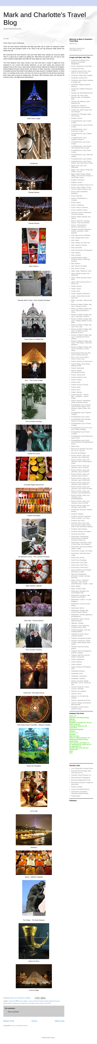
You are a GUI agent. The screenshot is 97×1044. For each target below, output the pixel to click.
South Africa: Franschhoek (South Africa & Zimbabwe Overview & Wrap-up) (79, 538)
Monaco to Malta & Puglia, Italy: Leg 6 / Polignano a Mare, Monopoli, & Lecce (81, 330)
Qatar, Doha (75, 446)
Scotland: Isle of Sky (77, 520)
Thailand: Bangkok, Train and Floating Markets (80, 630)
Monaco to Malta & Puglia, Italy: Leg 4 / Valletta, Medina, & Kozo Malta (81, 320)
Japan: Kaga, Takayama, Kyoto (81, 271)
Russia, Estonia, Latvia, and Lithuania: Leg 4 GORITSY (80, 483)
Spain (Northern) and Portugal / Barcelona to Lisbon (81, 571)
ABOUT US (73, 43)
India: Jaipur (75, 240)
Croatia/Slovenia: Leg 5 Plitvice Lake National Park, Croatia (81, 147)
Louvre (30, 1001)
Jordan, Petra (75, 291)
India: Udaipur (75, 252)
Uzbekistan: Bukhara (78, 671)
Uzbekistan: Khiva (77, 673)
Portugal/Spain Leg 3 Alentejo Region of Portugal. (80, 420)
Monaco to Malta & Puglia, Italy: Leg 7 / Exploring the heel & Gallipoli (81, 336)
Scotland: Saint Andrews (79, 529)
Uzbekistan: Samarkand (79, 676)
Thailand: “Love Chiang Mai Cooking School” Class (80, 626)
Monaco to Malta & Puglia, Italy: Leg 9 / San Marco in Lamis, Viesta (81, 348)
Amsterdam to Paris (77, 68)
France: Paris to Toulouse (79, 207)
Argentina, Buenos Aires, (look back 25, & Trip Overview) (81, 72)
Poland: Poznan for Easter (79, 385)
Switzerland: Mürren (77, 608)
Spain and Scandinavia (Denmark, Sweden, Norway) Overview (80, 575)
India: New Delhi (76, 247)
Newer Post (8, 1021)
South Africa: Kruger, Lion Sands (81, 551)
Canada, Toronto (76, 118)
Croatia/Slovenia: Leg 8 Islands (81, 159)
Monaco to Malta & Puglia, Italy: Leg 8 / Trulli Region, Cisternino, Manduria (81, 342)
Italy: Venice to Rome (78, 268)
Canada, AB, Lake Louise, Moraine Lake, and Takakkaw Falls (80, 97)
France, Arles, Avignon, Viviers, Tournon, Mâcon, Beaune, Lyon (81, 188)
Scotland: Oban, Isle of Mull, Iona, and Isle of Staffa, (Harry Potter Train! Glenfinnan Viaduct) (81, 524)
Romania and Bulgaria (78, 453)
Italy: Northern (75, 263)
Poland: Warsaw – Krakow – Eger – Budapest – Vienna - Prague (80, 396)
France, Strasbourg (77, 205)
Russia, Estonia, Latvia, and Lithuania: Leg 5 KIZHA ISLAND (81, 487)
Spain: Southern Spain (78, 588)
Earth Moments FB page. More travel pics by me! (81, 771)
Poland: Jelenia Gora (78, 375)
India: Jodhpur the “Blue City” (80, 243)
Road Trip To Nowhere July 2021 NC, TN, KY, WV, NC (81, 449)
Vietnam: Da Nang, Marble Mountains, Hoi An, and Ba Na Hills (81, 682)
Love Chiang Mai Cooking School (82, 768)
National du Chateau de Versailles (24, 1003)
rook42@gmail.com (75, 50)
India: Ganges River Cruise (80, 238)
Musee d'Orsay (38, 1001)
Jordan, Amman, (76, 286)
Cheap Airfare (75, 796)
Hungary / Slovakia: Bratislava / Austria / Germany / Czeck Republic (81, 231)
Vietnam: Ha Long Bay (78, 691)
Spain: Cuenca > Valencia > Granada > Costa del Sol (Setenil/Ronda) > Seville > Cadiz (82, 581)
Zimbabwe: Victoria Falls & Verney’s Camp (80, 708)
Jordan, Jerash (76, 288)
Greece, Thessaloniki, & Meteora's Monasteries (79, 226)
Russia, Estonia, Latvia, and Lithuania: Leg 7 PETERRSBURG (80, 497)
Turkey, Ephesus (76, 662)
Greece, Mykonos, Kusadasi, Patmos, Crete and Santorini (80, 221)
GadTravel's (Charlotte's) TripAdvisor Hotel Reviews (79, 792)
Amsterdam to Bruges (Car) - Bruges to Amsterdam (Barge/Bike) (80, 62)
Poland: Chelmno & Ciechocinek (81, 361)
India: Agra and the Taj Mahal (80, 235)
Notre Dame (40, 1003)
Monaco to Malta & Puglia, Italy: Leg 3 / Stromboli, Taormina (81, 315)
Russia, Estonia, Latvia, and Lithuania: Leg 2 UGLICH (80, 475)
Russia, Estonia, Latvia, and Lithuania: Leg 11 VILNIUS (80, 466)
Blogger (52, 1037)
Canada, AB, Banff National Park (81, 93)
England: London (76, 182)
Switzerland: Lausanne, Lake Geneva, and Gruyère (80, 596)
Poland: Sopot (75, 387)
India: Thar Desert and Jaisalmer (81, 250)
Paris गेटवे (47, 1003)
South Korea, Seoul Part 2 (79, 567)
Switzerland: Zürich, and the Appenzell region (80, 620)
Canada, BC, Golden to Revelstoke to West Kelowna (80, 106)
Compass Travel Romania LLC (81, 775)
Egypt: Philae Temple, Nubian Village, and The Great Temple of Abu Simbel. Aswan (81, 175)
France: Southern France (79, 210)
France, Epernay (76, 196)
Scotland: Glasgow (77, 514)
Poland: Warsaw (76, 392)
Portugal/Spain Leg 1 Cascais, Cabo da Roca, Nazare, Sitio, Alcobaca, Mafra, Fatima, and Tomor (81, 407)
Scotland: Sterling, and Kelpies (81, 531)
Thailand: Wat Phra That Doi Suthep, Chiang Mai (80, 656)
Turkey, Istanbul (76, 664)
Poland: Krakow (76, 380)
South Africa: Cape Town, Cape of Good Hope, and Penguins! (81, 543)
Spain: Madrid (75, 586)
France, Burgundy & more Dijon (81, 66)
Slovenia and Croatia (78, 534)
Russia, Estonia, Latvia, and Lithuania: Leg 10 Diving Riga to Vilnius (81, 461)
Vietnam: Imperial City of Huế (80, 700)
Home (34, 1021)
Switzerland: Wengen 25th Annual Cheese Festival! (79, 611)
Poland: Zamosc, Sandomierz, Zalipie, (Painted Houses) (81, 401)
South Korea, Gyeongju (78, 560)
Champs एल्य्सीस (14, 1001)
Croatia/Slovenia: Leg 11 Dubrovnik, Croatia (79, 130)
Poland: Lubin (75, 382)
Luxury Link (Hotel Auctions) (80, 789)
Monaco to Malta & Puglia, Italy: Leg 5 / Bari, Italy (81, 325)
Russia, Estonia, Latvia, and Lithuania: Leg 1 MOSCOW (80, 456)
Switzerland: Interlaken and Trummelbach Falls (80, 592)
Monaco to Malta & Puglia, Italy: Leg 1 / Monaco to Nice (81, 305)
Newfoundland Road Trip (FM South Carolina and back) (80, 354)
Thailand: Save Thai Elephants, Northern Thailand (81, 652)
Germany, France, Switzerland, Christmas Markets (81, 213)
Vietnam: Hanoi (76, 693)
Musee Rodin (7, 1003)
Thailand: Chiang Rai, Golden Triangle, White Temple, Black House (80, 642)
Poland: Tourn (75, 390)
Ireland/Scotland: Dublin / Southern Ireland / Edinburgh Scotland (80, 259)
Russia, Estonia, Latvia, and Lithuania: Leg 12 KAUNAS (80, 471)
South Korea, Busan (77, 557)
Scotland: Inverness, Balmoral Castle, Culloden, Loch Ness (81, 517)
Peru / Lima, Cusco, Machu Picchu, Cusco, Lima (80, 358)
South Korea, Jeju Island (79, 562)
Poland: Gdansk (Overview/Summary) (78, 371)
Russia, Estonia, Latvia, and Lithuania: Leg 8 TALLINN (80, 502)
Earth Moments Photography (80, 777)
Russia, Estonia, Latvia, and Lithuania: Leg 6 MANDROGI (80, 492)
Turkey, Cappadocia (77, 659)
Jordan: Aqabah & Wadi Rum (80, 293)
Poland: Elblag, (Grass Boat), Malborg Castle (80, 365)
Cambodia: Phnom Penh (79, 78)
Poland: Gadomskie (77, 368)
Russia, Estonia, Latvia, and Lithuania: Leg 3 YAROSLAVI (80, 479)
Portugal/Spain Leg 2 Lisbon (80, 417)
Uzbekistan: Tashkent (78, 678)
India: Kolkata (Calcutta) (79, 245)
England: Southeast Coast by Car (82, 185)
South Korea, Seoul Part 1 (79, 565)
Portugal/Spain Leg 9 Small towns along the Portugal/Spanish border (82, 442)
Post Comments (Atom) (20, 1025)
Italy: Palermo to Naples (79, 266)
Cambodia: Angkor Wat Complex (81, 75)
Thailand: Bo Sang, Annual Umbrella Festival (80, 635)
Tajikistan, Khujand (77, 623)
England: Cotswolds (77, 180)
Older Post (59, 1021)
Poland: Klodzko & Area (79, 377)
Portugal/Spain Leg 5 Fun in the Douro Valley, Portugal (81, 428)
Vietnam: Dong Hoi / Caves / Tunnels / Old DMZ (80, 688)
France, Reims (76, 202)
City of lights (24, 1001)
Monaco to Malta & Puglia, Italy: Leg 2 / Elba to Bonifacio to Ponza (81, 310)
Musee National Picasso (52, 1001)
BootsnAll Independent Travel (80, 780)
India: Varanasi (76, 255)
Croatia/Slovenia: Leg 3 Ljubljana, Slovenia (78, 138)
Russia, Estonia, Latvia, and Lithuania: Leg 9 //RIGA (80, 506)
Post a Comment (13, 1012)
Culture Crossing (76, 787)
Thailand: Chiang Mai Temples (81, 638)
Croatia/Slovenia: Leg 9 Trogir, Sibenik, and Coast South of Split (82, 162)
